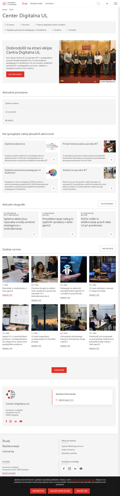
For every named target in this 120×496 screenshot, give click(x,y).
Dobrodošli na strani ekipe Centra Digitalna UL (29, 51)
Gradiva (56, 30)
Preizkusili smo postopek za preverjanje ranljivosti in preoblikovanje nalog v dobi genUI (101, 340)
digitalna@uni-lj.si (66, 400)
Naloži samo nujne (60, 491)
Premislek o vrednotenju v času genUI (14, 290)
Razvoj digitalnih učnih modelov (50, 24)
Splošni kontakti (9, 473)
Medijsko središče (69, 453)
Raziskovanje (36, 4)
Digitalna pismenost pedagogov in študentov (25, 30)
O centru (9, 24)
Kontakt (71, 30)
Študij (24, 4)
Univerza (49, 4)
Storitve (24, 24)
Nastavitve (38, 491)
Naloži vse (82, 491)
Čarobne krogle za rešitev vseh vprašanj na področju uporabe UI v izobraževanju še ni (43, 292)
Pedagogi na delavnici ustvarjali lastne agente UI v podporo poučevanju (72, 291)
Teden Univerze (68, 450)
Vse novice (107, 249)
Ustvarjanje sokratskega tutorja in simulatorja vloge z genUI (72, 339)
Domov (4, 9)
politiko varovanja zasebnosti (83, 480)
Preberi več (7, 295)
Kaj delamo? (15, 74)
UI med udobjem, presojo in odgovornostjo (101, 290)
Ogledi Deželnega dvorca (72, 446)
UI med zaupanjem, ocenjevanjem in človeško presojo (43, 339)
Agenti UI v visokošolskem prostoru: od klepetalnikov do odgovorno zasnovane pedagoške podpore (14, 340)
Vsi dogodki (107, 204)
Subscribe (59, 370)
